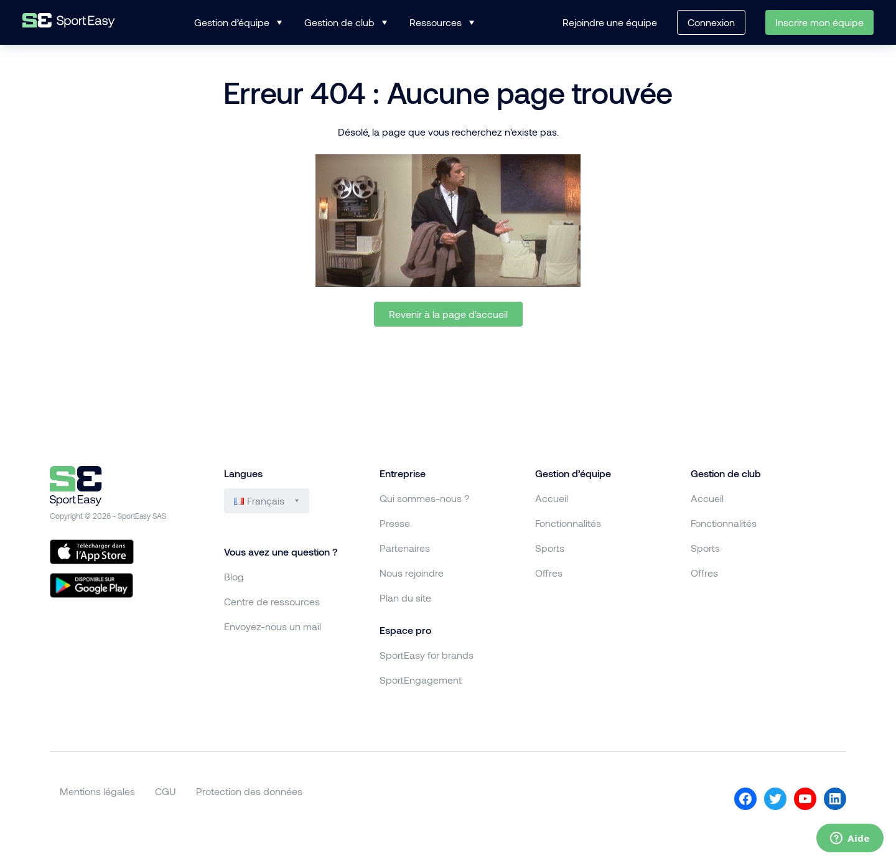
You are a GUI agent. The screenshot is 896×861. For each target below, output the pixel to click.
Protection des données (249, 791)
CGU (165, 791)
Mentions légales (97, 791)
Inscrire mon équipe (819, 22)
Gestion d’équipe (231, 22)
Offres (548, 573)
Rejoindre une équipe (609, 22)
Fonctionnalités (568, 523)
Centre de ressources (272, 601)
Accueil (551, 498)
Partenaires (405, 548)
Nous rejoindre (412, 573)
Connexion (711, 22)
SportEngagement (421, 680)
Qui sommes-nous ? (424, 498)
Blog (234, 576)
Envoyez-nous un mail (272, 626)
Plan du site (405, 597)
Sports (549, 548)
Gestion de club (339, 22)
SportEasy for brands (427, 655)
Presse (395, 523)
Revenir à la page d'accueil (448, 314)
